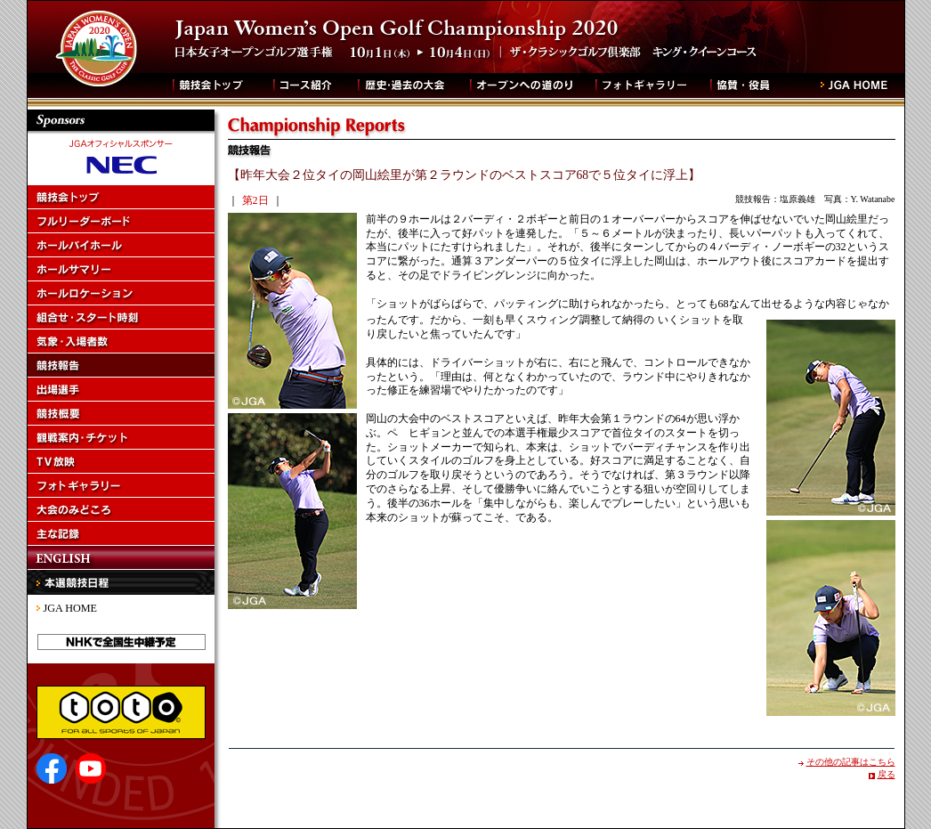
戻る (886, 774)
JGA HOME (70, 608)
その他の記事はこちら (850, 762)
